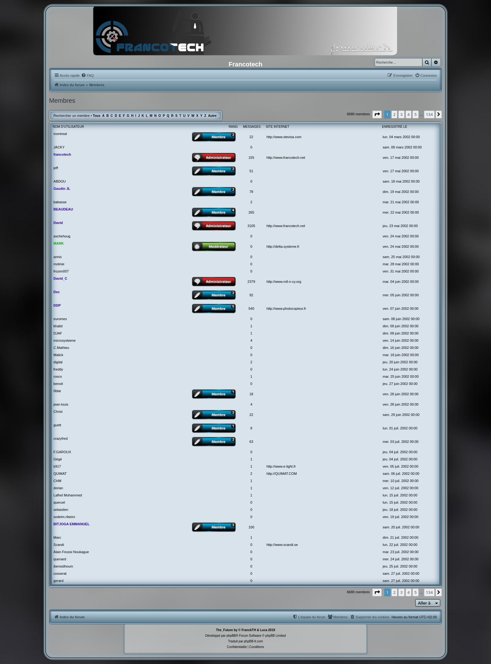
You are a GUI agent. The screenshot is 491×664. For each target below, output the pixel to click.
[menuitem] (87, 75)
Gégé (58, 459)
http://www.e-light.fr (281, 466)
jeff (56, 168)
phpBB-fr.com (253, 641)
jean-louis (61, 404)
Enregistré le (394, 126)
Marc (57, 537)
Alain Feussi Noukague (71, 552)
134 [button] (429, 114)
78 (251, 192)
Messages (252, 126)
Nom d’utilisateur (68, 126)
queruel (59, 502)
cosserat (60, 573)
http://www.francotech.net (285, 157)
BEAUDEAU (63, 209)
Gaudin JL (62, 188)
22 (251, 137)
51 (251, 171)
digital (58, 362)
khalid (58, 326)
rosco (58, 376)
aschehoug (62, 236)
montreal (60, 134)
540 (251, 308)
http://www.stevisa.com (284, 137)
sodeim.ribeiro (64, 517)
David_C (60, 278)
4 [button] (408, 114)
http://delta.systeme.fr (282, 246)
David (58, 223)
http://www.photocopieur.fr (286, 308)
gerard (59, 581)
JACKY (59, 147)
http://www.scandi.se (282, 545)
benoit (58, 384)
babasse (60, 202)
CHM (57, 481)
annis (58, 257)
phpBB (231, 635)
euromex (60, 319)
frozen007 (61, 271)
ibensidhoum (63, 566)
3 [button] (401, 114)
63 (251, 442)
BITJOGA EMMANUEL (72, 524)
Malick (58, 355)
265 (251, 212)
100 (251, 527)
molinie (59, 264)
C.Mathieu (61, 348)
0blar (57, 391)
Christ (58, 411)
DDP (57, 305)
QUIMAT (60, 473)
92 (251, 295)
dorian (58, 488)
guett (57, 425)
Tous (96, 115)
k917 (57, 466)
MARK (59, 243)
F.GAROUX (62, 452)
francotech (62, 154)
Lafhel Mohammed (68, 495)
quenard (60, 559)
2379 (251, 281)
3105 (251, 226)
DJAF (58, 333)
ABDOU (60, 181)
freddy (58, 369)
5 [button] (415, 114)
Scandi (59, 545)
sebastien (61, 509)
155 (251, 157)
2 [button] (394, 114)
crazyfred (61, 438)
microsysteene (65, 340)
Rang (233, 126)
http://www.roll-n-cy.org (283, 281)
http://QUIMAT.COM (281, 473)
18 (251, 394)
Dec (57, 292)
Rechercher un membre (72, 115)
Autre (212, 115)
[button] (377, 114)
